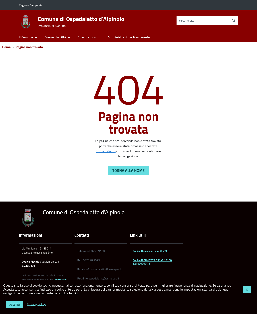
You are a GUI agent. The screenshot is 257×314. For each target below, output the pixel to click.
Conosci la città (55, 37)
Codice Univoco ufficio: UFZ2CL (151, 251)
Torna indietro (106, 151)
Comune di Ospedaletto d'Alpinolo (81, 22)
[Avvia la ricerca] (233, 20)
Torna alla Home (128, 170)
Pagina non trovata (29, 47)
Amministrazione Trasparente (129, 37)
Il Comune (26, 37)
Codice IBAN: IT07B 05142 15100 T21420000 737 (152, 262)
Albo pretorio (87, 37)
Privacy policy (36, 304)
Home (6, 47)
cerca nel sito (186, 20)
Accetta (14, 305)
